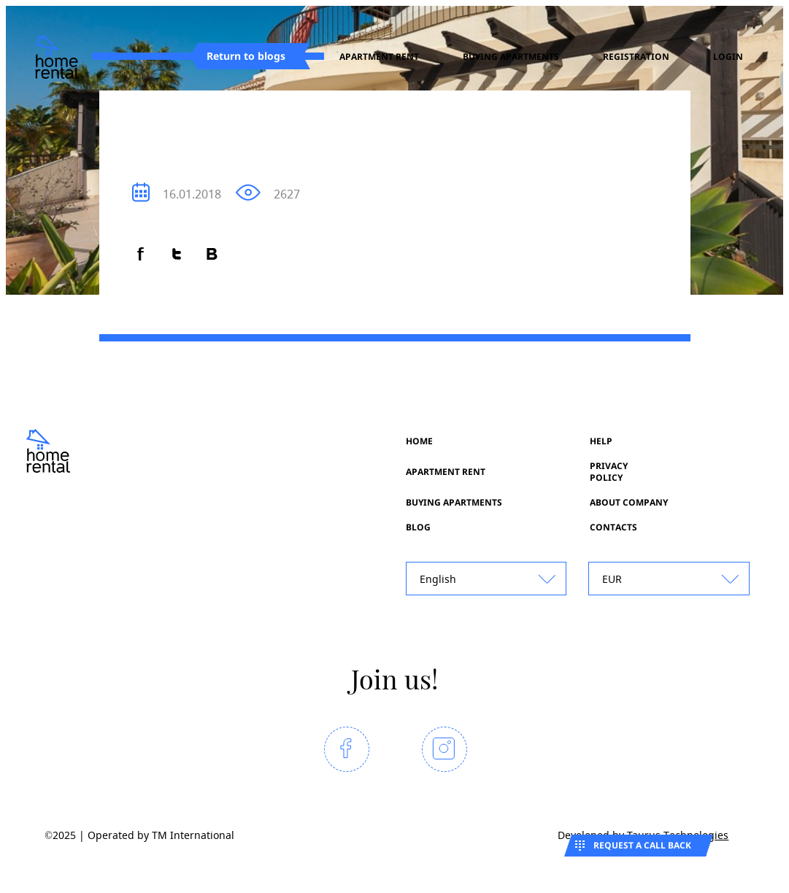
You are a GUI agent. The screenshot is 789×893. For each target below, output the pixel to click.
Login (728, 57)
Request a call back (642, 845)
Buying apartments (511, 57)
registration (636, 57)
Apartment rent (379, 57)
